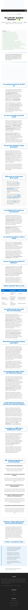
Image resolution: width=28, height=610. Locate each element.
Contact (14, 594)
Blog (14, 592)
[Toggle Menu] (25, 10)
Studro (16, 605)
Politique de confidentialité (14, 602)
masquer (8, 31)
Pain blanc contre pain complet (10, 569)
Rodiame (11, 585)
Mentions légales (14, 600)
